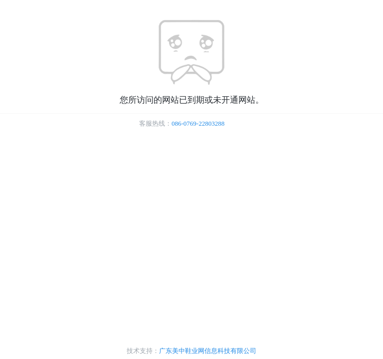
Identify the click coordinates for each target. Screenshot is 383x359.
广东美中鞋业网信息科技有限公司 (207, 351)
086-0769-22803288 (198, 123)
